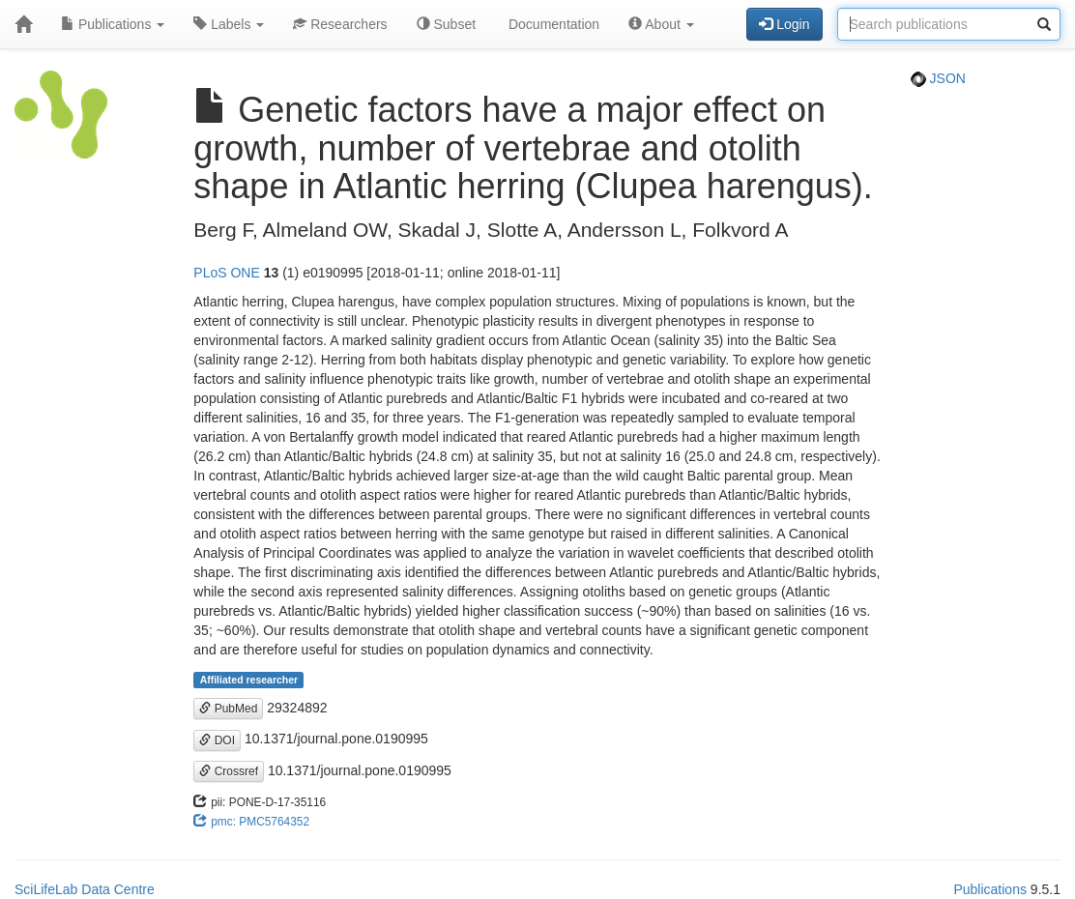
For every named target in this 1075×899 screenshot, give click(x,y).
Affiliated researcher (249, 679)
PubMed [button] (228, 708)
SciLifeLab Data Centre (85, 889)
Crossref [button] (228, 771)
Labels (228, 24)
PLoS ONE (226, 272)
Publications (112, 24)
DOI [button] (217, 740)
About (661, 24)
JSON (938, 78)
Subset (446, 24)
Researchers (340, 24)
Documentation (552, 24)
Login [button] (784, 24)
